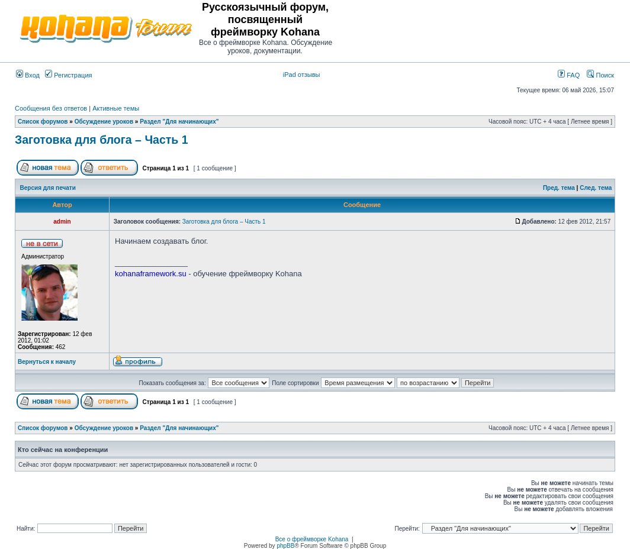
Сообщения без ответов (51, 108)
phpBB (285, 545)
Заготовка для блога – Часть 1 (101, 139)
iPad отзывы (301, 74)
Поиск (600, 75)
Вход (28, 75)
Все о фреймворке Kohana (312, 539)
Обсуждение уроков (104, 121)
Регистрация (68, 75)
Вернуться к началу (47, 362)
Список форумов (43, 121)
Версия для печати (48, 188)
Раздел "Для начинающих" (179, 121)
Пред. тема (559, 188)
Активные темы (115, 108)
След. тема (596, 188)
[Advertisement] (475, 28)
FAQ (569, 75)
